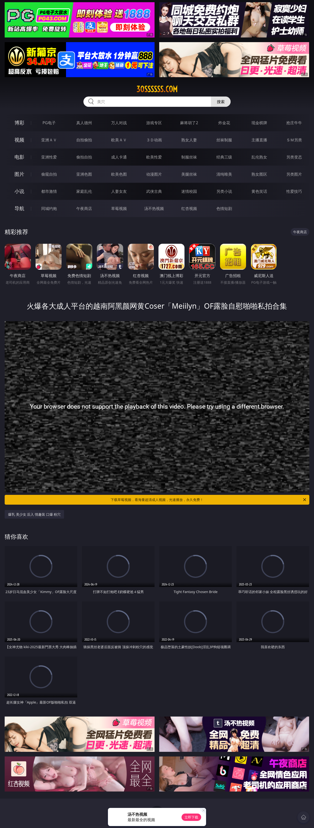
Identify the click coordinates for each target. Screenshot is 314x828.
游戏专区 (154, 122)
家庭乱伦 (84, 191)
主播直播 (259, 140)
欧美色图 (119, 174)
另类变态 (294, 157)
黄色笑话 (259, 191)
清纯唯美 (224, 174)
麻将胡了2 (189, 122)
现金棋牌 (259, 122)
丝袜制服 (224, 140)
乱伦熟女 (259, 157)
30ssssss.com (157, 89)
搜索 (221, 101)
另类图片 (294, 174)
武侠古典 (154, 191)
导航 (19, 208)
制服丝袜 (189, 157)
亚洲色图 (84, 174)
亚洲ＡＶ (49, 140)
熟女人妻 (189, 140)
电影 (19, 157)
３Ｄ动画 (154, 140)
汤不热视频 (154, 208)
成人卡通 (119, 157)
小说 (19, 191)
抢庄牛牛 (294, 122)
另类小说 (224, 191)
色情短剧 (224, 208)
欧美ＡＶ (119, 140)
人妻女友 (119, 191)
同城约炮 (49, 208)
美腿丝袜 (189, 174)
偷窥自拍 (49, 174)
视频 (19, 139)
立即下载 (191, 817)
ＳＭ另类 (294, 140)
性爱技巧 (294, 191)
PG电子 (48, 122)
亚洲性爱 (49, 157)
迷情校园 (189, 191)
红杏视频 (189, 208)
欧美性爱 (154, 157)
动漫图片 (154, 174)
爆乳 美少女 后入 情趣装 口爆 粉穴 (34, 514)
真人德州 (84, 122)
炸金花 (224, 122)
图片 (19, 174)
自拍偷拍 (84, 140)
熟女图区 (259, 174)
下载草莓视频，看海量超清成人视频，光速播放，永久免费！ (209, 500)
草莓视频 (119, 208)
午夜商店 (84, 208)
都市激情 (49, 191)
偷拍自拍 (84, 157)
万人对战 (119, 122)
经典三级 (224, 157)
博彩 (19, 122)
